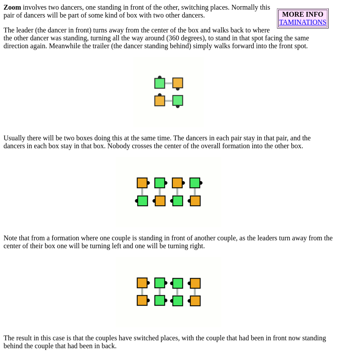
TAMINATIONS (302, 22)
